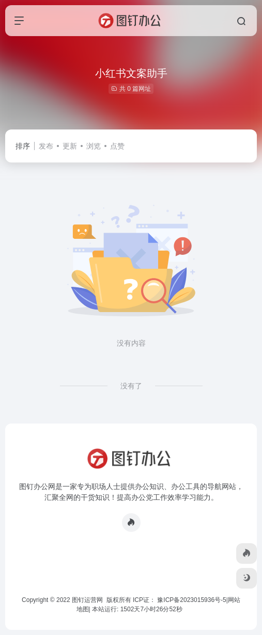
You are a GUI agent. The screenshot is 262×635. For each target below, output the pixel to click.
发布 (46, 146)
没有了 (131, 386)
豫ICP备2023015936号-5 (191, 600)
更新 (70, 146)
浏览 (93, 146)
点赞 (117, 146)
